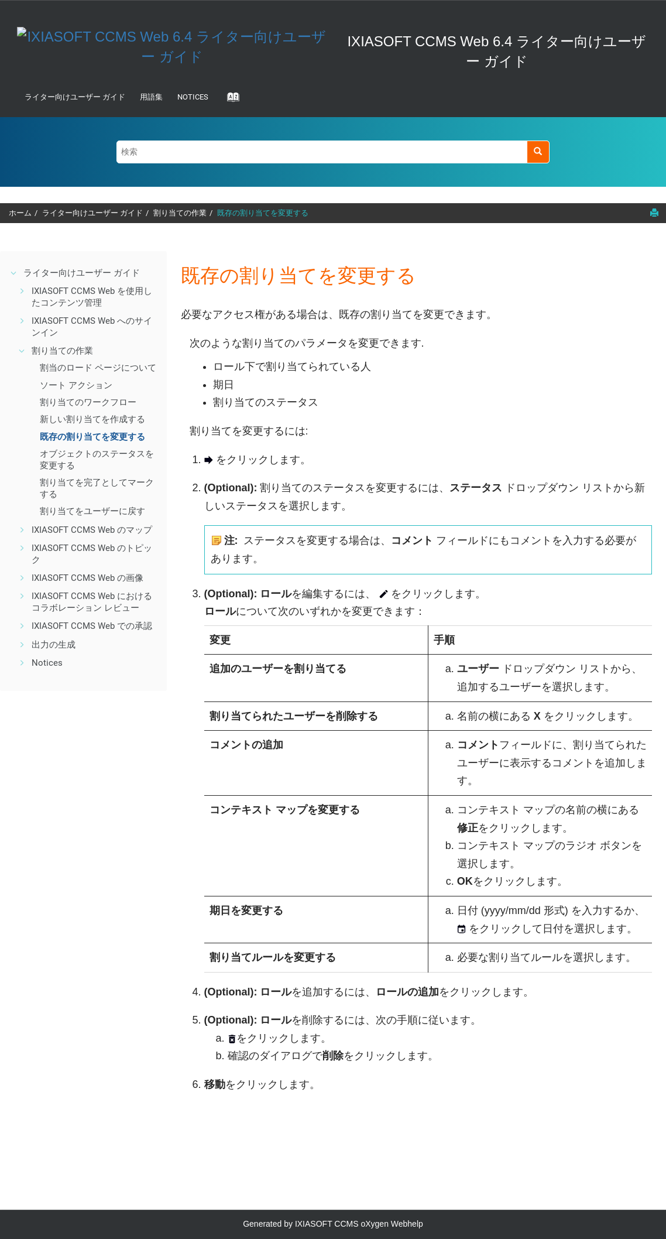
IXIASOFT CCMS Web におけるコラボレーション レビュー (92, 602)
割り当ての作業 (180, 212)
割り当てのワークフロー (88, 402)
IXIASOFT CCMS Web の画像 (87, 578)
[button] (14, 272)
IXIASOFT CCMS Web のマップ (92, 530)
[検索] (538, 152)
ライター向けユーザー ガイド (75, 97)
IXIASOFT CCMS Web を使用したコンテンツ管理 (92, 297)
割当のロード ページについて (98, 367)
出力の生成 (53, 644)
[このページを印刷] (654, 212)
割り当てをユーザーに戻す (92, 511)
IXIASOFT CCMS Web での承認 (92, 626)
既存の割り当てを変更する (262, 212)
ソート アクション (76, 385)
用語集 (151, 97)
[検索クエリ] (333, 152)
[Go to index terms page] (229, 100)
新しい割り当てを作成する (92, 419)
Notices (192, 97)
